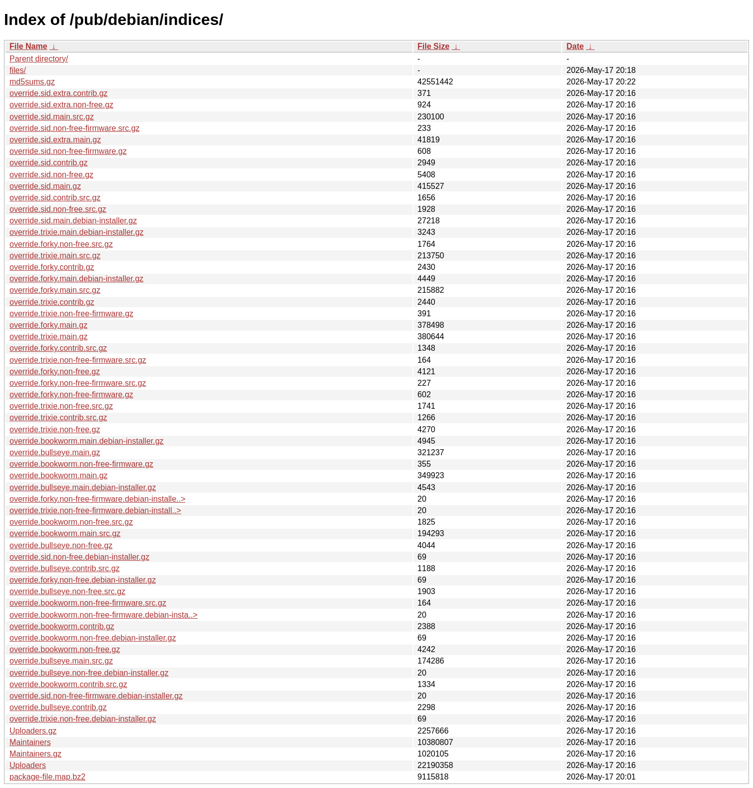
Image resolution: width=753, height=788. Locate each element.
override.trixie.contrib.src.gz (58, 417)
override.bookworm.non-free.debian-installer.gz (92, 638)
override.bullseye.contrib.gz (58, 707)
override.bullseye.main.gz (54, 452)
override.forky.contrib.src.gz (58, 348)
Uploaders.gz (32, 731)
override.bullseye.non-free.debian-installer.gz (88, 673)
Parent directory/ (38, 58)
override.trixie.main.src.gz (54, 255)
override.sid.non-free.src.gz (57, 209)
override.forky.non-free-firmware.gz (71, 394)
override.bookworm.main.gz (58, 475)
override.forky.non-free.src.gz (61, 244)
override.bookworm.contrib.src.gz (68, 684)
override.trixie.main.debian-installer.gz (76, 232)
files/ (17, 70)
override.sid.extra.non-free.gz (61, 104)
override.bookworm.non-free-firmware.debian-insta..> (103, 615)
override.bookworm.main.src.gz (64, 533)
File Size (433, 46)
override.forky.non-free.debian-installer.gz (82, 580)
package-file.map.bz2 (47, 777)
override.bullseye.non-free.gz (60, 545)
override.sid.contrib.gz (48, 162)
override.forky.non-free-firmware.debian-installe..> (97, 499)
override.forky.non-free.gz (54, 371)
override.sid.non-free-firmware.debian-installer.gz (96, 696)
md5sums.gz (32, 81)
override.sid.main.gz (45, 186)
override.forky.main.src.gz (54, 290)
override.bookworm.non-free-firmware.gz (81, 464)
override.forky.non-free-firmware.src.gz (77, 383)
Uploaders (27, 765)
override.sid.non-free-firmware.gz (68, 151)
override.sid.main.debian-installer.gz (73, 220)
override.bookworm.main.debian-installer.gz (86, 441)
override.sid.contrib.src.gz (54, 197)
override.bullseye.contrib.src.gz (64, 568)
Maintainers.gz (35, 754)
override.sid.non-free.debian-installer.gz (79, 557)
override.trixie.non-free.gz (54, 429)
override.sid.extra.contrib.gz (58, 93)
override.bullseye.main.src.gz (61, 661)
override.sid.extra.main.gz (55, 139)
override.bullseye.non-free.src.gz (67, 591)
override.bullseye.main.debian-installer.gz (82, 487)
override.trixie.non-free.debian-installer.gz (82, 719)
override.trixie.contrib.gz (51, 302)
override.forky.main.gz (48, 325)
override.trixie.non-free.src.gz (61, 406)
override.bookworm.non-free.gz (64, 649)
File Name (28, 46)
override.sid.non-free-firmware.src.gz (74, 128)
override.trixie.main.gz (48, 336)
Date (575, 46)
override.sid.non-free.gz (51, 174)
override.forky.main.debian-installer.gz (76, 278)
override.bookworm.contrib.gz (61, 626)
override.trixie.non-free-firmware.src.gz (77, 360)
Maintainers (30, 742)
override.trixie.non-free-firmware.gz (71, 313)
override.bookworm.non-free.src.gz (71, 522)
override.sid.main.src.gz (51, 116)
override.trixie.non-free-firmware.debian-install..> (95, 510)
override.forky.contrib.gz (51, 267)
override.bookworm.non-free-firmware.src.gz (87, 603)
